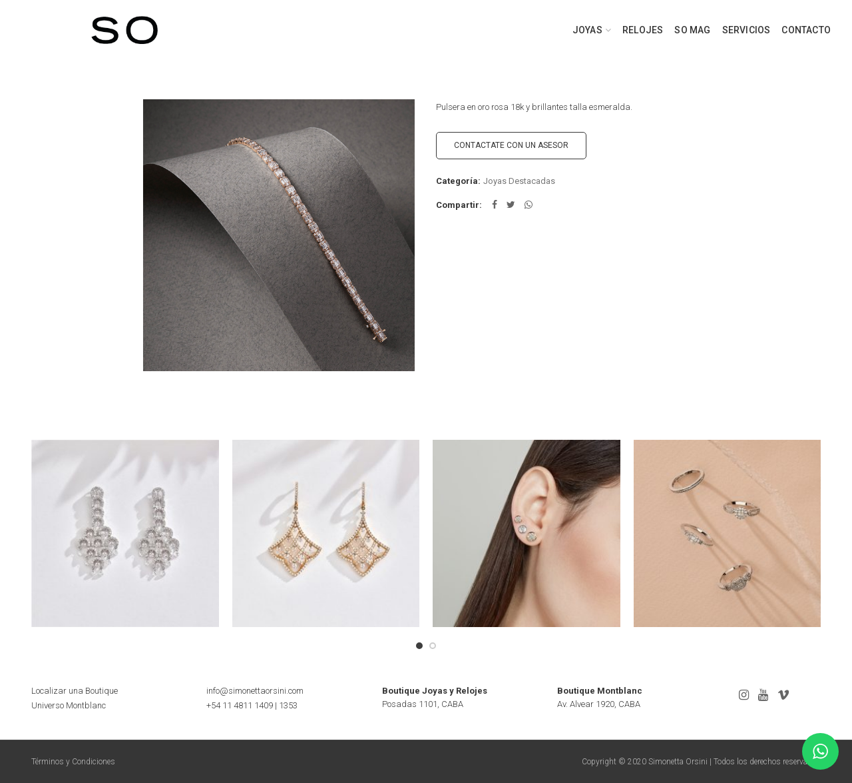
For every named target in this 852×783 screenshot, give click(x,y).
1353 (288, 705)
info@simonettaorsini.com (255, 691)
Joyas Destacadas (519, 181)
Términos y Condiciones (73, 761)
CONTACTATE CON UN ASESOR (511, 145)
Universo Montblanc (68, 705)
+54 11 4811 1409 (239, 705)
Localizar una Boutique (74, 691)
